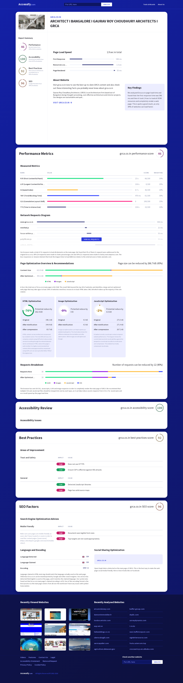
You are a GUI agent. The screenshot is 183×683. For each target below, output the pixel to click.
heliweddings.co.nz (102, 632)
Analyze (106, 4)
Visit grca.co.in (62, 102)
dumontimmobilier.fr (103, 614)
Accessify (26, 4)
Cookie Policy (40, 665)
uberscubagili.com (101, 637)
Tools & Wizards (149, 4)
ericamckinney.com (102, 609)
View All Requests (91, 239)
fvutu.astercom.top (138, 643)
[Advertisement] (107, 40)
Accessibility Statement (30, 661)
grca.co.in (55, 17)
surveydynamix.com (138, 620)
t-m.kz (132, 626)
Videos (23, 657)
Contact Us (43, 657)
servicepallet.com (101, 643)
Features (32, 657)
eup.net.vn (98, 626)
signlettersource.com (138, 637)
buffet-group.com (137, 609)
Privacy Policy (26, 665)
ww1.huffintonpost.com (140, 632)
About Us (161, 4)
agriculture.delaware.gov (104, 649)
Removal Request (50, 661)
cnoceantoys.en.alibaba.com (142, 649)
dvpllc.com (134, 614)
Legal (53, 657)
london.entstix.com (102, 620)
